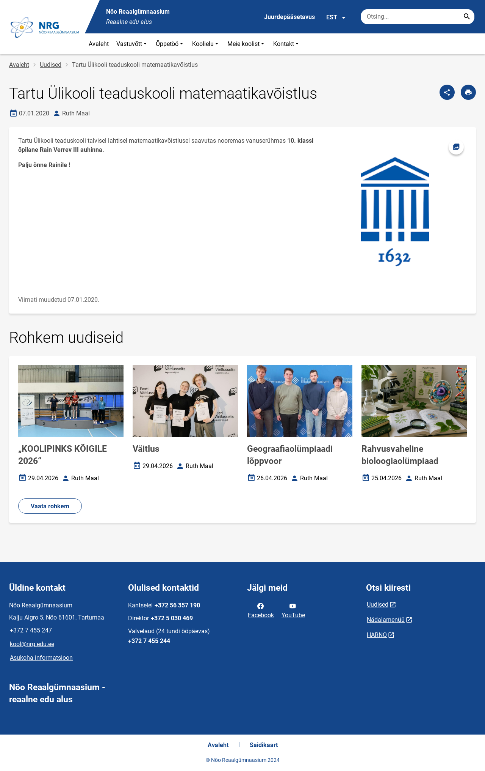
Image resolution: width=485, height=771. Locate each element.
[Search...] (466, 16)
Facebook (261, 610)
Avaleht (99, 43)
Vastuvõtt (132, 43)
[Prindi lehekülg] (468, 92)
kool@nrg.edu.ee (32, 644)
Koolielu (206, 43)
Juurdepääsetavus (289, 16)
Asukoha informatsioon (41, 657)
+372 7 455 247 (31, 630)
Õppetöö (170, 43)
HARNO (377, 635)
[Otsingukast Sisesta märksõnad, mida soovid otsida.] (417, 16)
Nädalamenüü (386, 619)
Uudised (50, 64)
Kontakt (286, 43)
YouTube (293, 610)
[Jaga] (447, 92)
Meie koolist (246, 43)
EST (336, 17)
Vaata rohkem (50, 506)
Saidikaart (264, 745)
